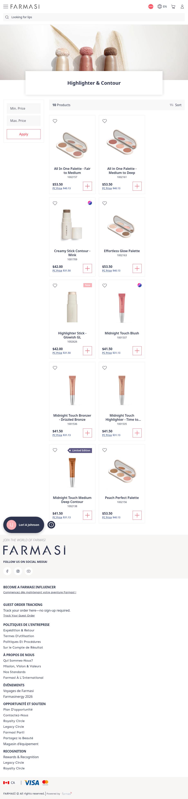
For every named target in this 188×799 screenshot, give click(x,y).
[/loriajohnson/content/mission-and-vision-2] (22, 666)
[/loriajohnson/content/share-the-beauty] (18, 738)
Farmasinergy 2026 (18, 696)
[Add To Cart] (87, 186)
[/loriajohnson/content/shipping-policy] (18, 630)
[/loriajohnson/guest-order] (19, 615)
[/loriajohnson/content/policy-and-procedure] (22, 642)
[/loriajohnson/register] (39, 592)
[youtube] (29, 571)
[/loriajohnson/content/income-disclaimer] (23, 647)
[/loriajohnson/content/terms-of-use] (18, 636)
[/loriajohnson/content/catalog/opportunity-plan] (17, 710)
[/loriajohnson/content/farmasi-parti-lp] (13, 732)
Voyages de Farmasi (18, 691)
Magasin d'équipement (20, 744)
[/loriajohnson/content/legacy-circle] (13, 727)
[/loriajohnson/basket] (173, 6)
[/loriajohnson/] (25, 6)
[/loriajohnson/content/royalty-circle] (14, 721)
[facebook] (7, 571)
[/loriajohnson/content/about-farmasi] (18, 661)
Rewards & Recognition (21, 757)
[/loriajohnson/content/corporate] (23, 678)
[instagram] (18, 571)
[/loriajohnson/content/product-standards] (14, 672)
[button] (24, 134)
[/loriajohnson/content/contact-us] (15, 715)
